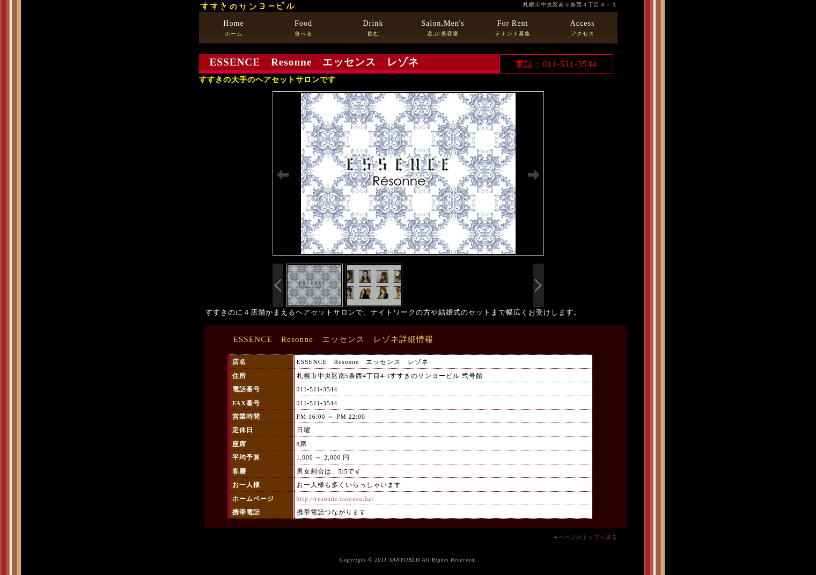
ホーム (233, 28)
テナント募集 (513, 28)
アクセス (582, 28)
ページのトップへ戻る (587, 537)
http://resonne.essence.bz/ (335, 499)
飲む (373, 28)
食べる (303, 28)
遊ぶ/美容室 (443, 28)
